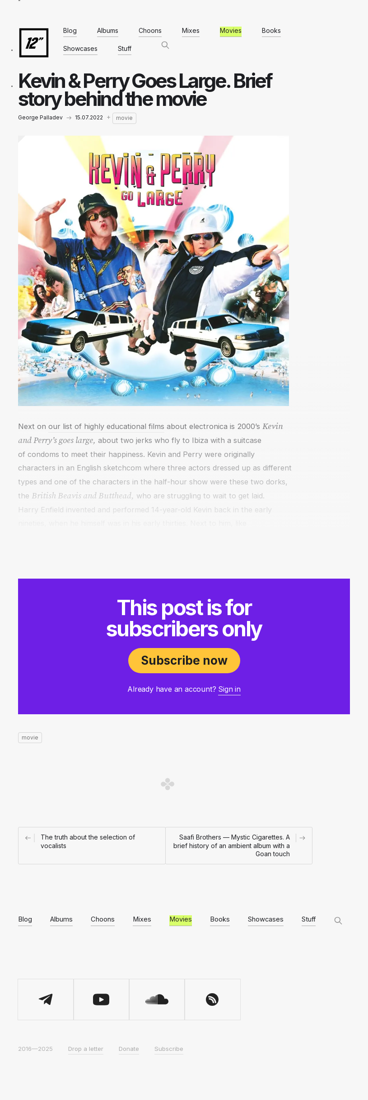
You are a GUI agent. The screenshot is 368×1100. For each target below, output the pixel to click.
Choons (150, 30)
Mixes (191, 30)
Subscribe (168, 1048)
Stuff (124, 48)
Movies (231, 30)
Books (271, 30)
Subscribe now (184, 660)
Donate (129, 1048)
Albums (107, 30)
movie (124, 117)
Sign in (229, 689)
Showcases (80, 48)
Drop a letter (85, 1048)
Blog (70, 30)
